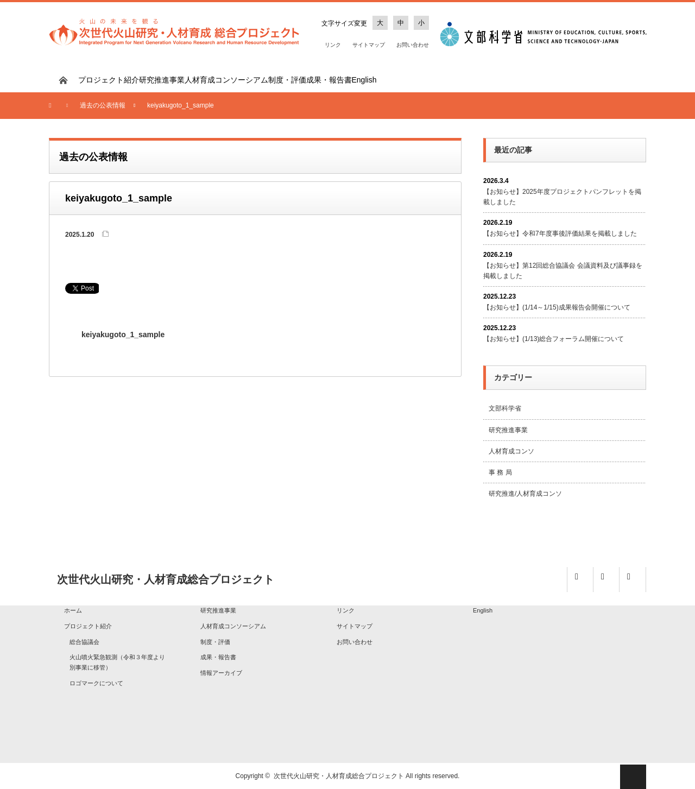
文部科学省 (505, 408)
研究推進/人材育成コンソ (525, 493)
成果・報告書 (329, 79)
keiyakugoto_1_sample (123, 334)
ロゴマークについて (96, 683)
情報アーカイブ (221, 673)
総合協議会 (84, 642)
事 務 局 (500, 472)
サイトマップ (368, 45)
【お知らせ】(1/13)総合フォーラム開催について (553, 339)
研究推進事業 (162, 79)
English (364, 79)
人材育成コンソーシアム (226, 79)
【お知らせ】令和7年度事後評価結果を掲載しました (560, 233)
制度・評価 (287, 79)
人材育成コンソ (511, 451)
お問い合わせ (412, 45)
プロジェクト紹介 (108, 79)
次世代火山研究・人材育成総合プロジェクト (339, 776)
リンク (333, 45)
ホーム (73, 610)
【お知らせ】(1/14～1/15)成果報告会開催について (556, 307)
